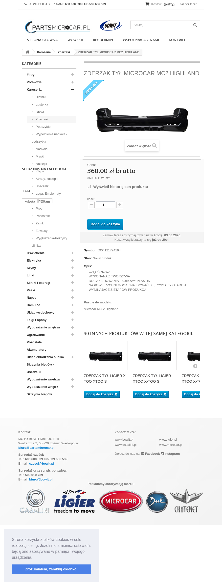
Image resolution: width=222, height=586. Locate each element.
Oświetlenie (35, 253)
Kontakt (177, 39)
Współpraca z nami (141, 39)
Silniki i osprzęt (38, 283)
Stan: (88, 258)
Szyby (31, 268)
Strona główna (42, 39)
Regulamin (103, 39)
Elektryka (34, 260)
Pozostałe (42, 216)
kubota (29, 441)
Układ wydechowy (40, 312)
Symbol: (90, 250)
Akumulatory (36, 349)
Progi (39, 208)
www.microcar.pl (170, 506)
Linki (30, 275)
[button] (34, 558)
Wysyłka (75, 39)
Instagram (170, 515)
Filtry (31, 75)
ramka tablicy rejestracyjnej (45, 455)
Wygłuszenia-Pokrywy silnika (49, 241)
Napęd (32, 297)
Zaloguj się (188, 4)
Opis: (88, 266)
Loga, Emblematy (48, 193)
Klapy (39, 171)
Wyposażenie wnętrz (42, 387)
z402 (56, 448)
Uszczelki (42, 186)
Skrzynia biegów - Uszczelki (40, 368)
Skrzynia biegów (39, 394)
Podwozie (34, 82)
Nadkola (41, 149)
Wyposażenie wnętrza (43, 327)
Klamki (40, 201)
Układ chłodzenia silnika (45, 357)
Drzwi (39, 112)
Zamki (39, 223)
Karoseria (34, 89)
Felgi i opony (36, 320)
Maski (39, 156)
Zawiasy (41, 231)
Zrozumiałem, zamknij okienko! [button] (51, 569)
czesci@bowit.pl (41, 525)
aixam (45, 441)
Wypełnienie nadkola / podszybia (49, 137)
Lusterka (41, 104)
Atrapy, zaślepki (46, 179)
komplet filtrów (35, 448)
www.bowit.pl (124, 501)
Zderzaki (41, 119)
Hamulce (33, 305)
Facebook (150, 515)
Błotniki (40, 97)
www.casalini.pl (125, 506)
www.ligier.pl (168, 501)
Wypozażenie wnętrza (43, 379)
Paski (31, 290)
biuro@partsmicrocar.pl (36, 509)
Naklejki (41, 164)
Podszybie (43, 127)
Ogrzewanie (36, 335)
